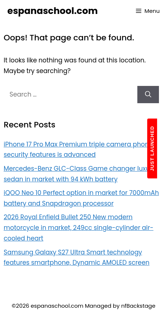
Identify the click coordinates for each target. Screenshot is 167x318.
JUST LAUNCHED (152, 148)
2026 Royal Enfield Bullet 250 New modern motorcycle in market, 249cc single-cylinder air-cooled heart (78, 228)
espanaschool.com (52, 10)
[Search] (148, 95)
